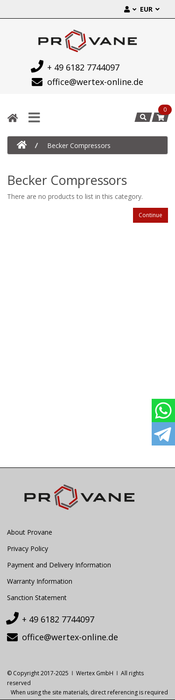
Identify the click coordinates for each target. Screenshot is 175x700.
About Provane (29, 532)
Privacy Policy (27, 548)
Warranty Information (39, 581)
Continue (150, 215)
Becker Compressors (79, 145)
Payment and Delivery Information (59, 564)
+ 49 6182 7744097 (75, 67)
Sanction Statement (37, 597)
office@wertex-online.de (87, 82)
